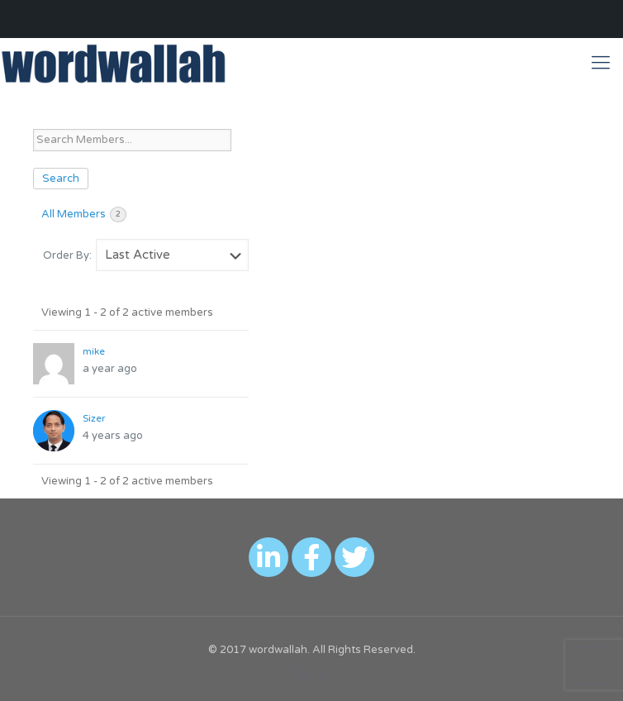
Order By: (67, 255)
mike (94, 351)
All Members (83, 214)
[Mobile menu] (601, 63)
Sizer (94, 418)
